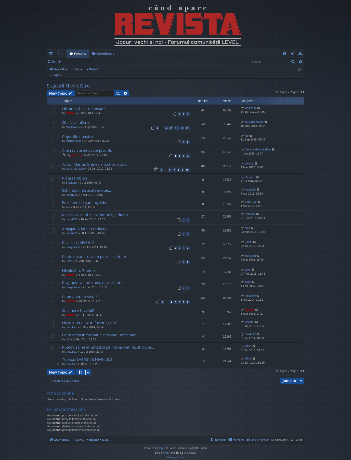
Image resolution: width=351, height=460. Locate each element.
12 (181, 122)
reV (68, 334)
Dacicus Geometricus (257, 144)
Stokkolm (250, 290)
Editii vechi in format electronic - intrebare (99, 329)
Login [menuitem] (293, 54)
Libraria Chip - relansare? (84, 103)
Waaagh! (250, 184)
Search (56, 61)
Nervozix (249, 208)
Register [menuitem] (301, 54)
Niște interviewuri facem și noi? (90, 317)
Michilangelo (73, 135)
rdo (246, 130)
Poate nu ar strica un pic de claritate (94, 251)
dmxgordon (73, 241)
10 (171, 122)
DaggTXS (250, 196)
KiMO (248, 340)
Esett (69, 255)
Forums (80, 53)
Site (60, 53)
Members (104, 53)
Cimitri (248, 236)
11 (176, 122)
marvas (76, 149)
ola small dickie (254, 116)
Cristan (70, 107)
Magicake (250, 102)
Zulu (247, 222)
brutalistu (250, 250)
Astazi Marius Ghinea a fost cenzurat (94, 158)
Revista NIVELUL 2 (78, 237)
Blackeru (71, 177)
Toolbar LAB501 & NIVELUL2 (87, 353)
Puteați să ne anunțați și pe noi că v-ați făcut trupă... (108, 341)
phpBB (162, 442)
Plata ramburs (74, 172)
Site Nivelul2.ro (75, 117)
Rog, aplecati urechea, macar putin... (94, 277)
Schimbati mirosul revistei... (86, 184)
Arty (166, 447)
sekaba (248, 158)
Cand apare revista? (79, 291)
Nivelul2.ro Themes (79, 264)
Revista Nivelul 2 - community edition (95, 209)
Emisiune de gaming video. (86, 197)
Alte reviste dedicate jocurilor (88, 144)
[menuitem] (205, 53)
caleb (247, 264)
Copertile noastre (77, 131)
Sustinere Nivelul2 (78, 305)
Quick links (52, 54)
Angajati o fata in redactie (85, 223)
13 (187, 122)
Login (72, 61)
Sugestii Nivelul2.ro (68, 80)
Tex (68, 201)
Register (89, 61)
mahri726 (71, 189)
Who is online (60, 388)
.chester (249, 316)
